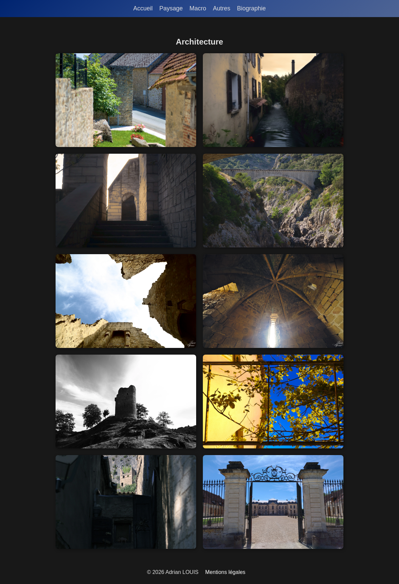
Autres (221, 8)
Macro (197, 8)
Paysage (171, 8)
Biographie (251, 8)
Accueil (143, 8)
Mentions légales (225, 572)
